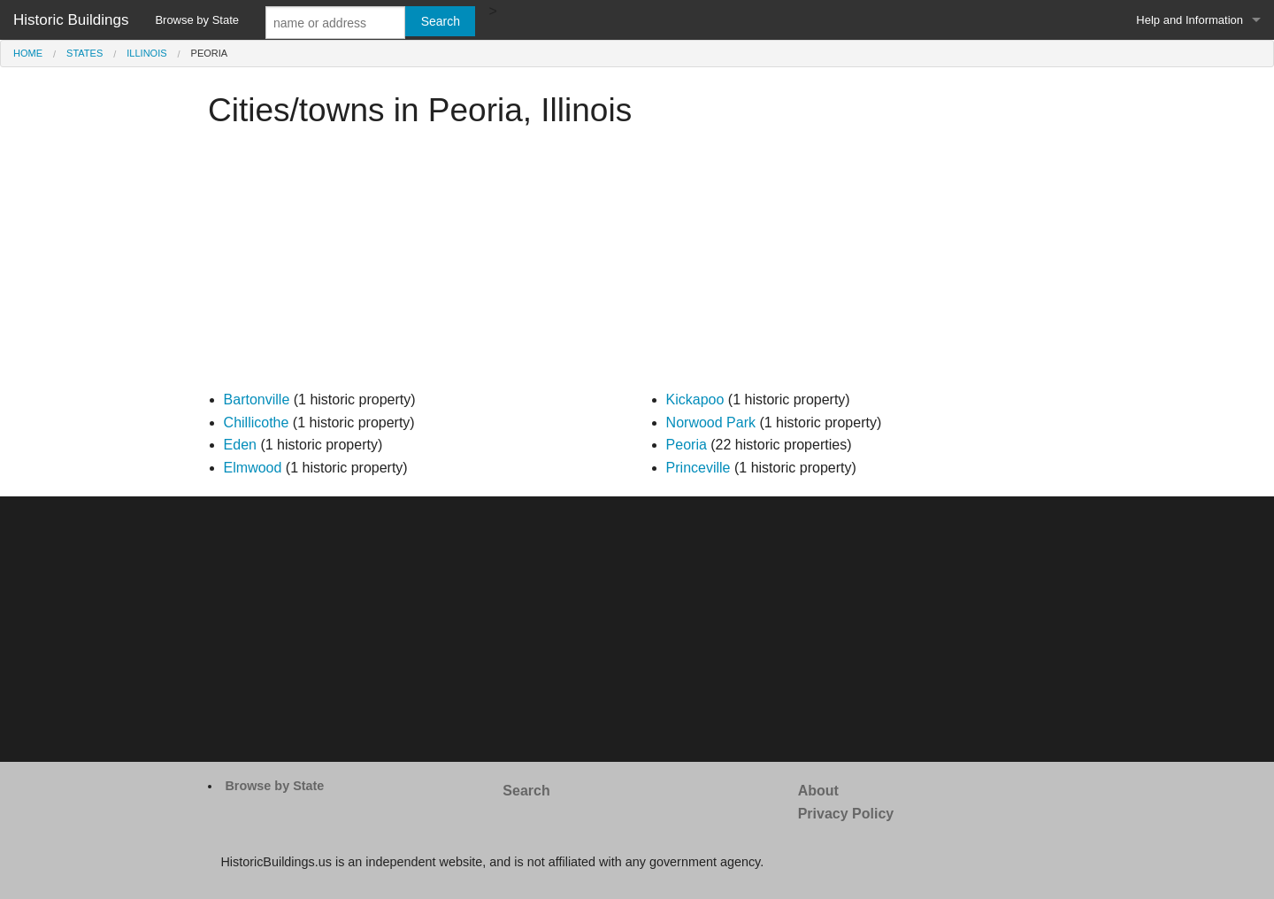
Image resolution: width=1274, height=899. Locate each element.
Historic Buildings (70, 20)
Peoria (686, 444)
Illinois (146, 53)
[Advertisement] (637, 264)
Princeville (698, 467)
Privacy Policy (846, 813)
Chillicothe (256, 422)
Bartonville (257, 399)
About (818, 790)
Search (526, 790)
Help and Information (1189, 20)
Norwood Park (711, 422)
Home (27, 53)
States (84, 53)
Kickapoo (695, 399)
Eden (240, 444)
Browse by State (197, 20)
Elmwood (253, 467)
